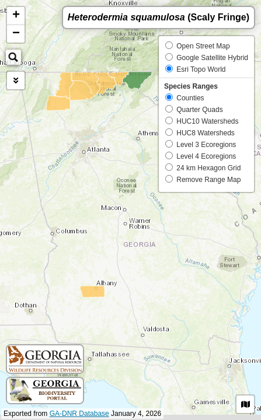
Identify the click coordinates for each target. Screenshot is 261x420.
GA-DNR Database (79, 414)
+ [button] (16, 15)
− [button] (16, 34)
